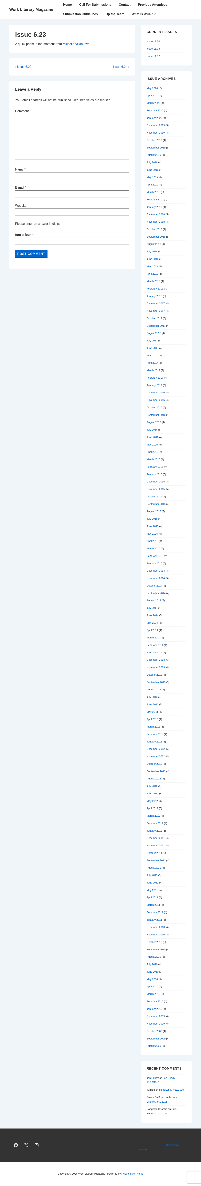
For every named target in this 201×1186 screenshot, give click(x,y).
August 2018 (154, 244)
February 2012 (155, 823)
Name (19, 169)
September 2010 (156, 949)
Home (67, 4)
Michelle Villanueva (76, 44)
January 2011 (154, 919)
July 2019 (152, 162)
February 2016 (155, 466)
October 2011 (154, 852)
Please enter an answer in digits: (37, 223)
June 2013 (153, 704)
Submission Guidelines (80, 14)
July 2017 (152, 340)
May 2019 (152, 177)
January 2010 (154, 1008)
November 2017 (156, 310)
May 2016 (152, 444)
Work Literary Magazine (31, 9)
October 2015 (154, 496)
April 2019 (152, 184)
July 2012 (152, 786)
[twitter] (26, 1145)
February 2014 (155, 645)
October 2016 (154, 407)
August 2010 (154, 956)
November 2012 (156, 756)
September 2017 (156, 325)
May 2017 (152, 355)
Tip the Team (114, 14)
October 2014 (154, 585)
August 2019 (154, 154)
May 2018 (152, 266)
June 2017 (153, 348)
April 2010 (152, 986)
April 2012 (152, 808)
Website (20, 205)
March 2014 (153, 637)
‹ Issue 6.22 (23, 66)
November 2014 (156, 578)
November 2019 (156, 132)
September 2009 (156, 1038)
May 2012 (152, 801)
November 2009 (156, 1023)
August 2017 (154, 333)
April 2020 (152, 95)
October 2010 (154, 942)
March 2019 (153, 192)
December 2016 (156, 392)
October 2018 (154, 229)
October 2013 (154, 674)
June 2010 (153, 971)
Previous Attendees (152, 4)
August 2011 (154, 867)
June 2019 (153, 169)
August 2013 (154, 689)
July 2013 (152, 696)
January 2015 (154, 563)
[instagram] (36, 1145)
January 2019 (154, 207)
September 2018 (156, 236)
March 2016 (153, 459)
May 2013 (152, 711)
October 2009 (154, 1031)
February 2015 (155, 555)
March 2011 (153, 904)
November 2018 (156, 221)
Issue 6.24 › (121, 66)
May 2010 (152, 979)
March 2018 (153, 281)
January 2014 (154, 652)
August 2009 (154, 1045)
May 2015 (152, 533)
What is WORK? (144, 14)
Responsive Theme (132, 1173)
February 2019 (155, 199)
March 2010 (153, 993)
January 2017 (154, 385)
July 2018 (152, 251)
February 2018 (155, 288)
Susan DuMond (155, 1097)
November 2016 (156, 399)
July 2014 (152, 607)
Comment (23, 111)
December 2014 (156, 570)
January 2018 (154, 296)
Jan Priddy (153, 1077)
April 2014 (152, 630)
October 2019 (154, 140)
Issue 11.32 (153, 56)
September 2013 (156, 682)
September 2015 (156, 504)
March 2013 (153, 726)
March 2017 (153, 370)
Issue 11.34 (153, 41)
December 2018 (156, 214)
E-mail (19, 187)
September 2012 (156, 771)
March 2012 (153, 815)
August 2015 (154, 511)
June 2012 (153, 793)
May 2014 (152, 622)
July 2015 (152, 518)
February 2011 (155, 912)
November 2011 (156, 845)
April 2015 (152, 541)
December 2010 (156, 927)
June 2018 (153, 258)
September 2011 (156, 860)
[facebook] (16, 1145)
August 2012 (154, 778)
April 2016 (152, 451)
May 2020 (152, 88)
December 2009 (156, 1016)
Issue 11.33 (153, 48)
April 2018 (152, 273)
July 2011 (152, 875)
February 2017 (155, 377)
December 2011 (156, 837)
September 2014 (156, 593)
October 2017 (154, 318)
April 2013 (152, 719)
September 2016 (156, 414)
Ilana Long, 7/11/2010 (171, 1089)
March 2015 (153, 548)
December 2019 (156, 125)
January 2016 (154, 474)
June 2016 (153, 437)
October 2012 (154, 763)
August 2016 (154, 422)
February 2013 (155, 734)
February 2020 (155, 110)
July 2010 (152, 964)
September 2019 (156, 147)
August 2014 (154, 600)
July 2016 (152, 429)
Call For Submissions (95, 4)
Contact (125, 4)
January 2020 (154, 117)
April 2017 (152, 362)
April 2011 (152, 897)
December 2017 (156, 303)
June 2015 (153, 526)
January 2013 (154, 741)
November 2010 (156, 934)
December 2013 (156, 659)
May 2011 (152, 890)
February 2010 (155, 1001)
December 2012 (156, 748)
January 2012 (154, 830)
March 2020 (153, 102)
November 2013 (156, 667)
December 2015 (156, 481)
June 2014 (153, 615)
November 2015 (156, 489)
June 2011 (153, 882)
